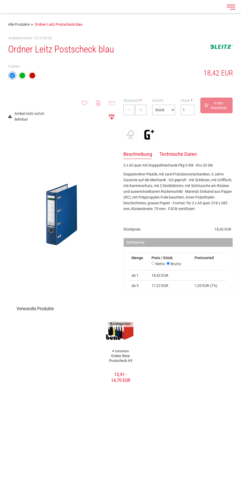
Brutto (173, 264)
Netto (158, 264)
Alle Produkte (19, 24)
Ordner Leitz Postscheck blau (58, 24)
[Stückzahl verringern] (128, 110)
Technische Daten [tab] (178, 154)
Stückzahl (132, 100)
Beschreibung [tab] (137, 154)
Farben (14, 66)
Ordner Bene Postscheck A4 (120, 358)
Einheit (157, 100)
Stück (186, 100)
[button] (111, 116)
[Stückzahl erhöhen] (140, 110)
